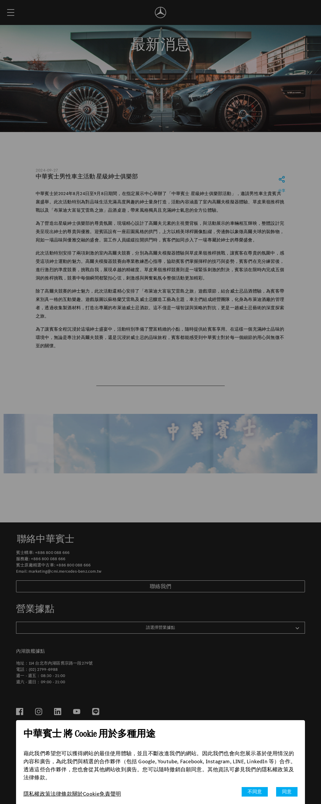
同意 (287, 792)
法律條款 (61, 794)
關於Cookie (86, 794)
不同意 (255, 792)
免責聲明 (110, 794)
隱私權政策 (37, 794)
